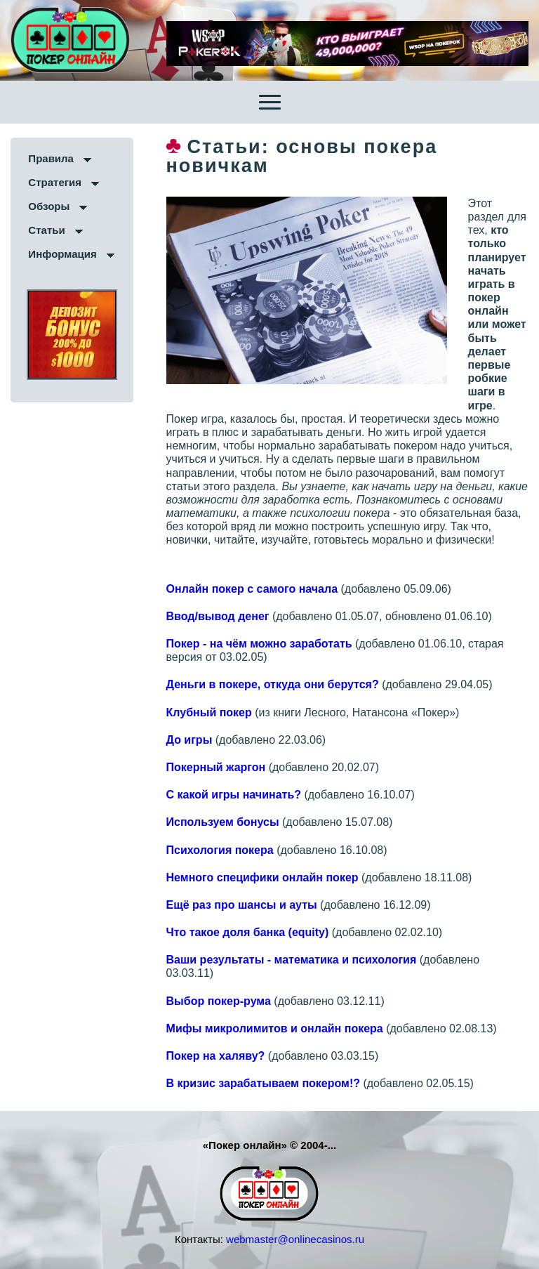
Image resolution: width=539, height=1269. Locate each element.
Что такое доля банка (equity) (247, 932)
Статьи (46, 230)
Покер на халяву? (215, 1056)
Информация (62, 254)
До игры (189, 740)
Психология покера (220, 850)
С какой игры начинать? (233, 795)
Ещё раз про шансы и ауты (241, 905)
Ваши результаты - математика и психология (291, 960)
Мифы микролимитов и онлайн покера (274, 1028)
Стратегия (54, 182)
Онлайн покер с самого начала (252, 589)
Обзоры (48, 206)
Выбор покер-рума (218, 1001)
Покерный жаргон (216, 767)
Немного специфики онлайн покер (262, 877)
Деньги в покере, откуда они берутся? (272, 684)
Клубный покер (209, 712)
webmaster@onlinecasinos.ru (295, 1239)
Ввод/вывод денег (218, 616)
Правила (51, 158)
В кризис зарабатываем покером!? (263, 1083)
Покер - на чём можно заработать (259, 644)
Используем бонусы (222, 822)
